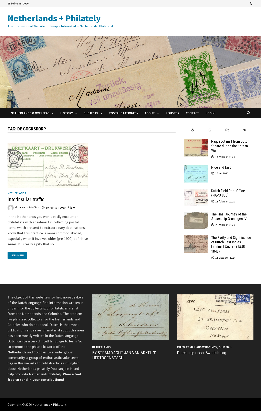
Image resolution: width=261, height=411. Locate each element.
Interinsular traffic (26, 199)
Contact (192, 113)
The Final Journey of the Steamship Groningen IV (229, 216)
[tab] (192, 130)
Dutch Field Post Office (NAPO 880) (228, 193)
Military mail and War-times (197, 347)
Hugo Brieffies (30, 207)
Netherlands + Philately (54, 18)
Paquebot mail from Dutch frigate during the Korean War (230, 146)
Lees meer (19, 255)
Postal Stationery (123, 113)
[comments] (227, 130)
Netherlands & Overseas (30, 113)
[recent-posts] (210, 130)
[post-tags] (245, 130)
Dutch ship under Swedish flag (201, 352)
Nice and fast (221, 167)
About (150, 113)
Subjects (91, 113)
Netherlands (17, 193)
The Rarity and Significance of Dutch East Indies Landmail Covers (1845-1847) (231, 244)
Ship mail (225, 347)
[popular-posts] (192, 130)
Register (172, 113)
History (66, 113)
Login (210, 113)
